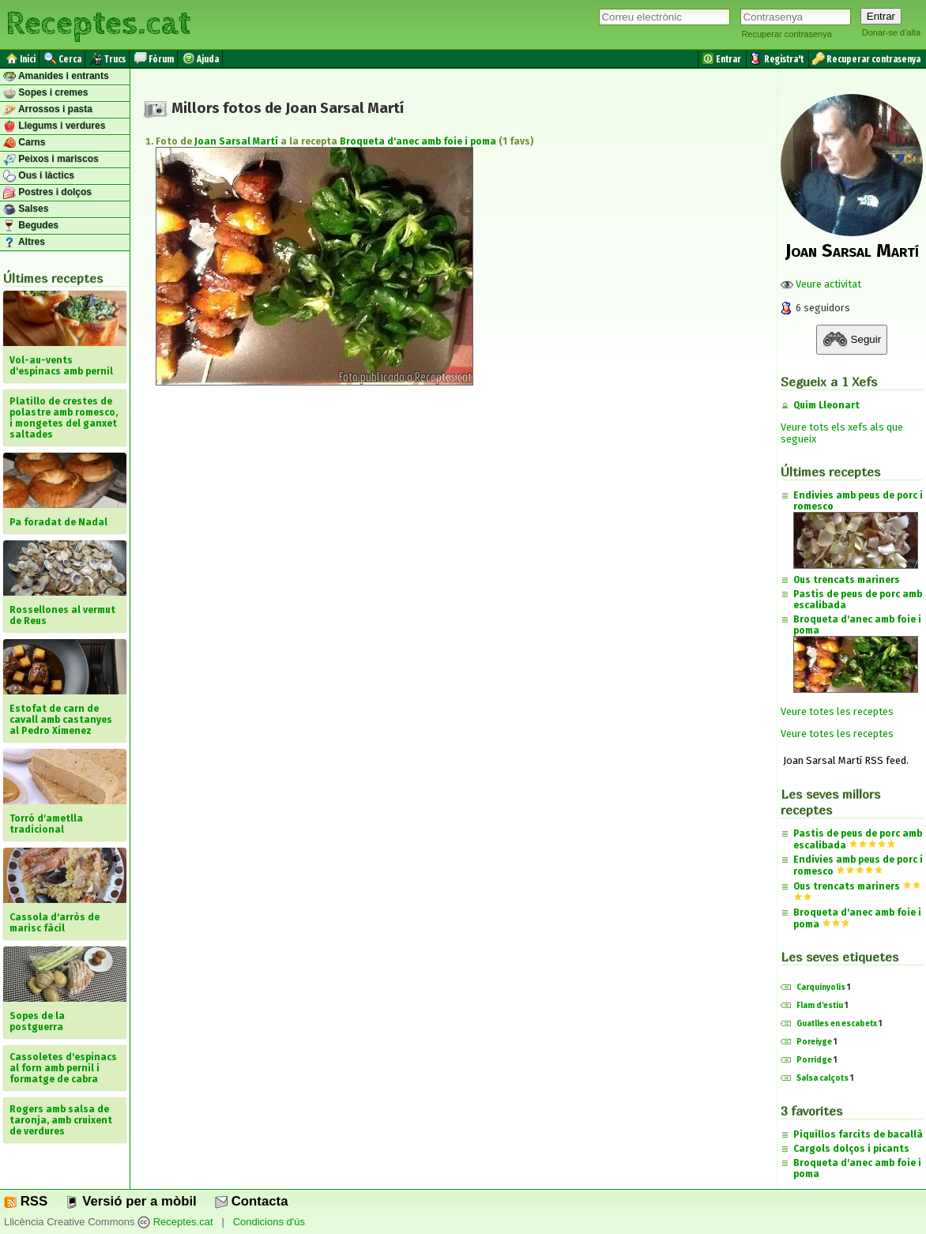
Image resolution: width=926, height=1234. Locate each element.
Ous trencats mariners (846, 579)
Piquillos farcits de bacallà (858, 1134)
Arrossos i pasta (47, 109)
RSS (25, 1201)
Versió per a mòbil (131, 1201)
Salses (25, 209)
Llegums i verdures (54, 126)
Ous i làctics (38, 176)
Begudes (30, 226)
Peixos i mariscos (51, 159)
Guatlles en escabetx (836, 1024)
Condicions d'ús (269, 1222)
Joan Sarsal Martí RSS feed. (845, 760)
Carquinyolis (820, 987)
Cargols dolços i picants (851, 1148)
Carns (24, 143)
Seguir (851, 339)
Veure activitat (821, 284)
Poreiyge (814, 1042)
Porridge (814, 1060)
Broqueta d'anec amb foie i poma (418, 141)
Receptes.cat (98, 23)
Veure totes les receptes (837, 711)
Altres (24, 242)
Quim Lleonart (826, 405)
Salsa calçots (822, 1078)
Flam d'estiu (819, 1005)
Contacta (251, 1201)
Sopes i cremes (45, 93)
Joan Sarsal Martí (236, 141)
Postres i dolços (47, 192)
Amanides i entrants (56, 76)
